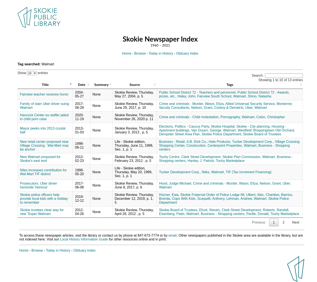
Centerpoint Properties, (225, 145)
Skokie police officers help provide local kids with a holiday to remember (44, 198)
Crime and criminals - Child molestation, (189, 117)
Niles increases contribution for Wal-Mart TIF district (43, 172)
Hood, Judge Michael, (175, 183)
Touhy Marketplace (230, 161)
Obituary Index (187, 53)
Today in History (161, 53)
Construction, (196, 145)
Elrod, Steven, (210, 210)
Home (126, 53)
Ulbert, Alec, (255, 195)
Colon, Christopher (270, 117)
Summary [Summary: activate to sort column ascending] (101, 84)
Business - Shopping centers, (223, 214)
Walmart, (240, 96)
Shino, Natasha (259, 96)
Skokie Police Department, (222, 134)
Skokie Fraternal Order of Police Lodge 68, (212, 195)
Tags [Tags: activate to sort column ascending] (229, 84)
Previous (258, 222)
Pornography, (231, 117)
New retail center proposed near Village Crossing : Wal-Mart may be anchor (44, 145)
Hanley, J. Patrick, (201, 161)
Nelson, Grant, (202, 107)
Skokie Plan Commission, (242, 157)
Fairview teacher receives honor (44, 94)
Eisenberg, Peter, (172, 214)
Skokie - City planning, (253, 126)
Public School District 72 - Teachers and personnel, (197, 92)
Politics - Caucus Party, (192, 126)
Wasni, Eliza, (215, 104)
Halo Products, (220, 141)
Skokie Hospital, (223, 126)
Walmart (260, 107)
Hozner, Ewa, (169, 195)
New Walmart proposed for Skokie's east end (40, 159)
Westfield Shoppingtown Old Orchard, (266, 130)
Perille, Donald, (258, 214)
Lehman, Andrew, (239, 198)
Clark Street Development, (201, 157)
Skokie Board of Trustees (262, 134)
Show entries (33, 73)
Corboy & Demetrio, (229, 107)
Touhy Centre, (169, 157)
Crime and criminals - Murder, (181, 104)
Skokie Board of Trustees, (178, 210)
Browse (140, 53)
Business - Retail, (172, 141)
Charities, (273, 195)
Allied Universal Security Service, (250, 104)
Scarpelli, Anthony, (211, 198)
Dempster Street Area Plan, (180, 134)
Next (295, 222)
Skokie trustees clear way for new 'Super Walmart (42, 212)
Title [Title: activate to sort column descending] (45, 84)
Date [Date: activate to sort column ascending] (81, 84)
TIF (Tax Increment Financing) (248, 172)
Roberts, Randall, (276, 210)
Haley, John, (187, 96)
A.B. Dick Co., (197, 141)
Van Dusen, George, (206, 130)
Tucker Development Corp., (253, 141)
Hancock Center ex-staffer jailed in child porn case (44, 117)
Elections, (166, 126)
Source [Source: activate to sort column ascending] (134, 84)
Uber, (249, 107)
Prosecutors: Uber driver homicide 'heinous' (38, 185)
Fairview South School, (214, 96)
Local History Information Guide (84, 239)
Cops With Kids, (184, 198)
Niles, (206, 172)
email (172, 235)
